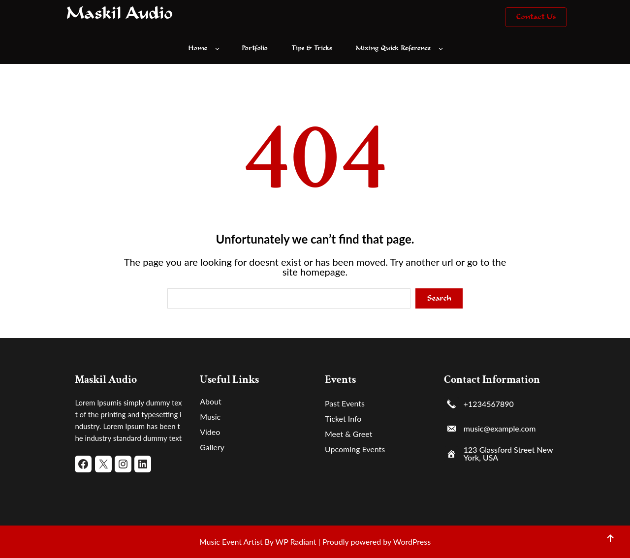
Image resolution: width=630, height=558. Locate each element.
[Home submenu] (219, 48)
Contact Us (536, 17)
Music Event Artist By (236, 541)
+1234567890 (489, 404)
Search (439, 298)
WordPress (412, 541)
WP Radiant (295, 541)
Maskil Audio (119, 14)
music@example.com (500, 429)
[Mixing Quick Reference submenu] (443, 48)
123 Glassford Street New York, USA (508, 454)
